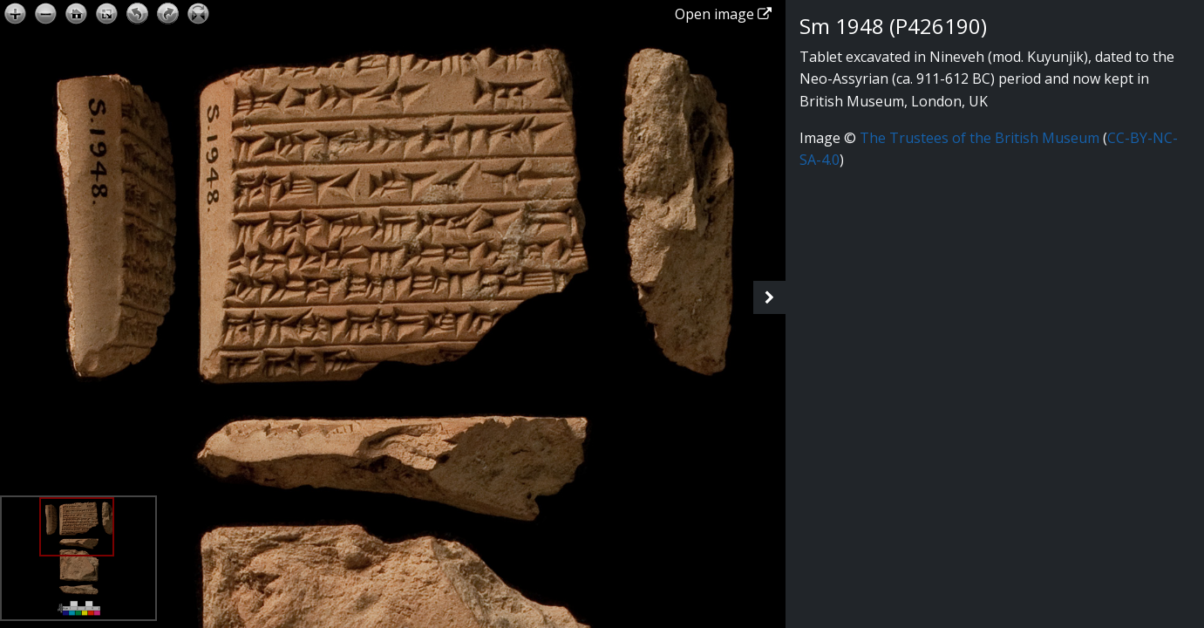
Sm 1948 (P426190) (893, 25)
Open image (723, 14)
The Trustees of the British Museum (979, 137)
